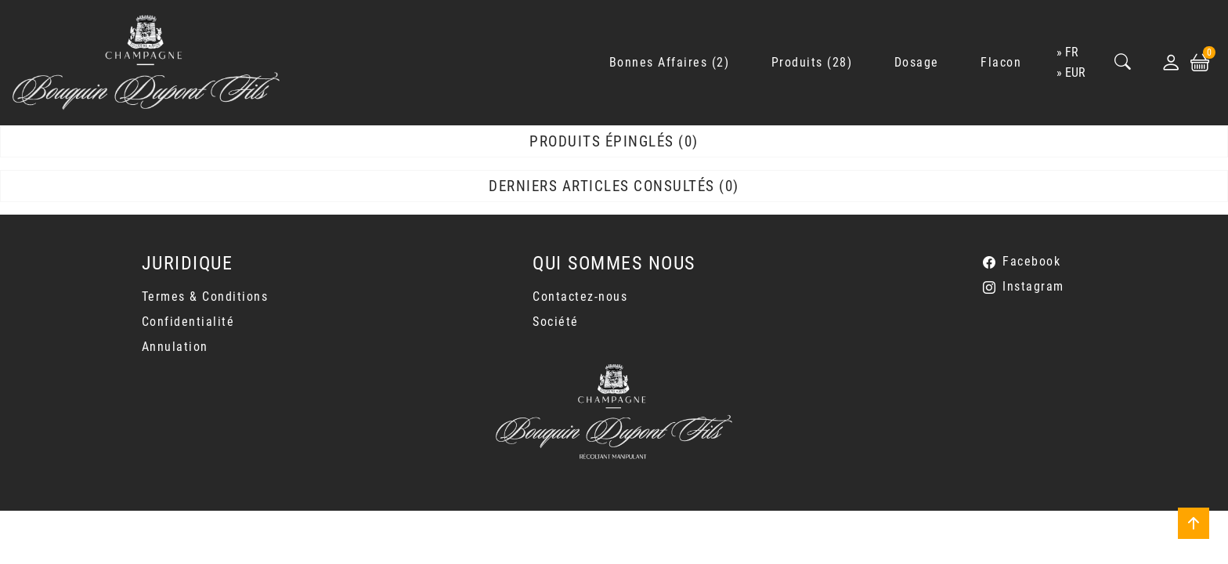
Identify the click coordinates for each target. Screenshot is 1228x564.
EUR (1075, 72)
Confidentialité (188, 321)
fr (1071, 52)
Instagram (1033, 286)
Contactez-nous (580, 296)
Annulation (175, 346)
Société (556, 321)
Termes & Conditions (205, 296)
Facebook (1031, 261)
